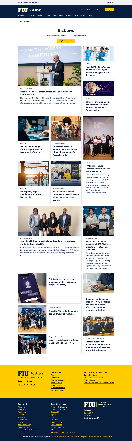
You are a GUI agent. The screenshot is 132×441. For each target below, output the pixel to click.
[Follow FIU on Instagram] (85, 418)
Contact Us (95, 10)
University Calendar (58, 410)
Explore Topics (64, 41)
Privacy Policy (56, 385)
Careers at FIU (23, 427)
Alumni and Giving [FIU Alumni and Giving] (24, 425)
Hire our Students (84, 10)
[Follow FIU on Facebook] (90, 418)
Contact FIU (88, 413)
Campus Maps (56, 412)
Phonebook (55, 407)
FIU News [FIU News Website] (87, 416)
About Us (75, 10)
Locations (21, 415)
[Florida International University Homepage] (28, 2)
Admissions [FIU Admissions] (22, 410)
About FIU (21, 407)
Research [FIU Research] (21, 417)
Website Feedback (58, 388)
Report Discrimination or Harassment (64, 432)
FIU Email (54, 420)
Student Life (22, 420)
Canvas (53, 417)
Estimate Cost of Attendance (28, 430)
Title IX (53, 430)
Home (20, 21)
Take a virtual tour (57, 390)
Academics (55, 378)
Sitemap (110, 437)
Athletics (21, 422)
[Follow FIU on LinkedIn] (88, 418)
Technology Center (91, 375)
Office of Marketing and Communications (99, 383)
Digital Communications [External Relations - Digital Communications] (61, 437)
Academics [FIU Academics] (22, 412)
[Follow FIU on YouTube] (95, 418)
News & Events (56, 383)
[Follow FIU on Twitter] (93, 418)
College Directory (90, 380)
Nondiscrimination (57, 427)
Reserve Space (56, 425)
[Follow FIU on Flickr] (98, 418)
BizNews (27, 21)
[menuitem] (22, 16)
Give (102, 10)
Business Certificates (58, 380)
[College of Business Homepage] (30, 9)
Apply (53, 375)
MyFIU (53, 415)
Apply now (109, 10)
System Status (56, 422)
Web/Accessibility (90, 437)
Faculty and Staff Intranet (93, 378)
